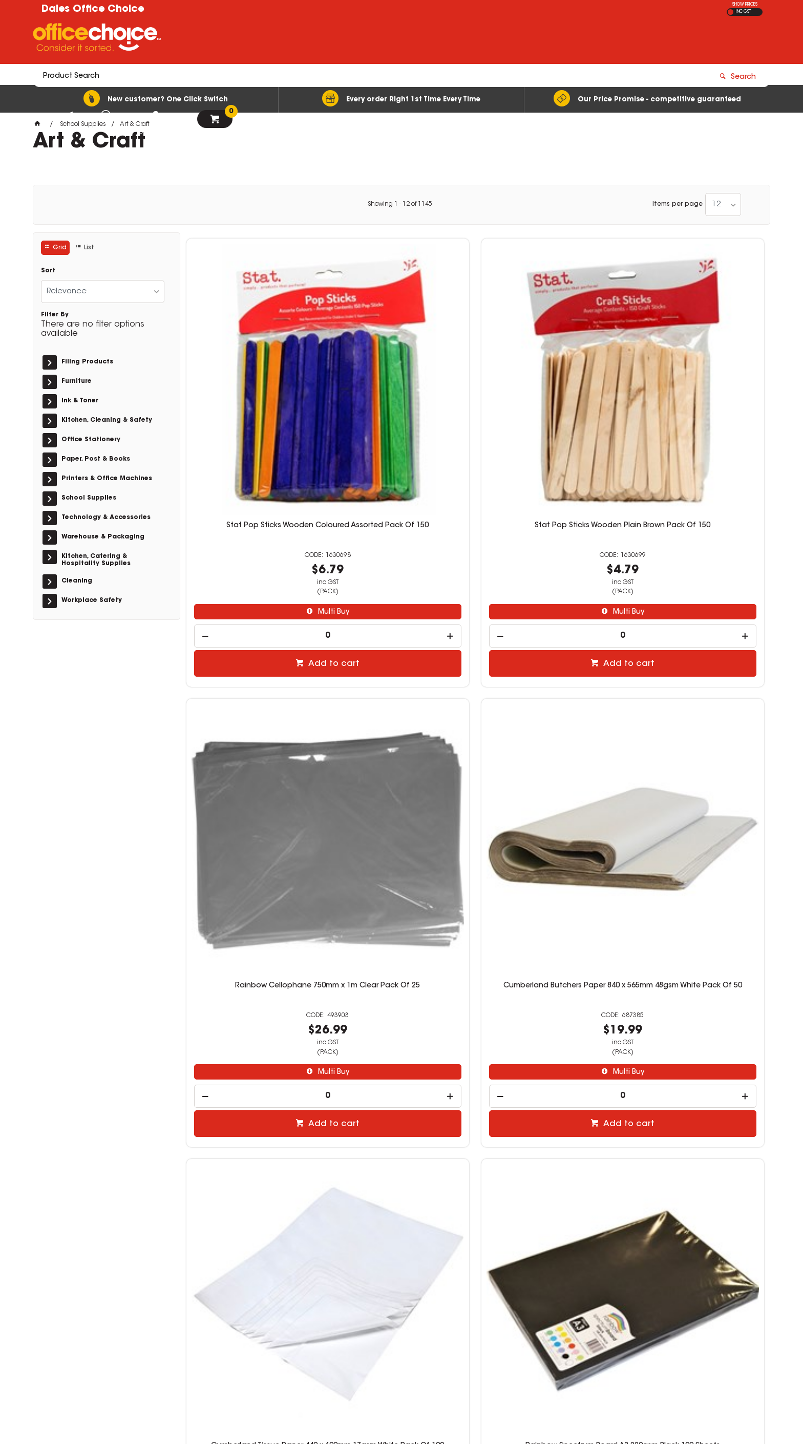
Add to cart (259, 510)
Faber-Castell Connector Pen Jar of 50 (696, 689)
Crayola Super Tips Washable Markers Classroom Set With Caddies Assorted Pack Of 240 (254, 1006)
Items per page (677, 204)
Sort (48, 271)
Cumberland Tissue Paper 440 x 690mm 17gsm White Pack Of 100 (254, 689)
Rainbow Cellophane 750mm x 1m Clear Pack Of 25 (549, 376)
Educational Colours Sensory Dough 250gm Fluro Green (401, 1002)
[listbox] (723, 204)
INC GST (743, 12)
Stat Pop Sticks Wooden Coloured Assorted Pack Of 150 (254, 376)
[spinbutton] (254, 482)
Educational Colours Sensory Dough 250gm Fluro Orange (549, 1002)
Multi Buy (259, 458)
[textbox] (341, 39)
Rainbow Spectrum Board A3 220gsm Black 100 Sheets (401, 689)
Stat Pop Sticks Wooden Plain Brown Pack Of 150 (401, 376)
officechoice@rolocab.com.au (598, 1306)
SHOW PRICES (744, 5)
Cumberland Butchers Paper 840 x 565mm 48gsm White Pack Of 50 (696, 376)
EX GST (730, 12)
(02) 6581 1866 (576, 1296)
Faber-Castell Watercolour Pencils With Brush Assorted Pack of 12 (548, 689)
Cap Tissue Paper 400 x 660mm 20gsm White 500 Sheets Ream (696, 1002)
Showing (400, 204)
